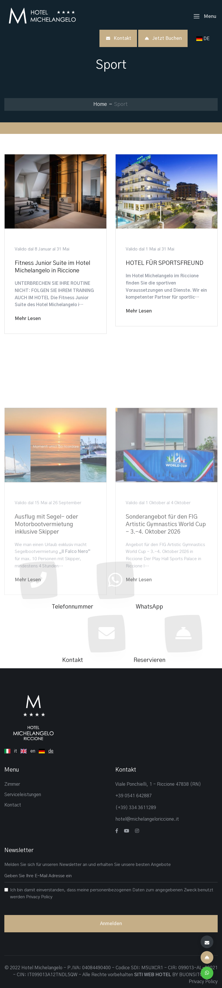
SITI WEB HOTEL (152, 974)
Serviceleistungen (22, 794)
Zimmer (12, 784)
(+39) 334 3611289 (135, 807)
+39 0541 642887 (133, 796)
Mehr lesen (28, 318)
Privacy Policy (39, 897)
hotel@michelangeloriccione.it (147, 819)
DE (204, 38)
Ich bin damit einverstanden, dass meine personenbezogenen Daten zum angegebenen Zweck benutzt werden (111, 893)
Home (100, 104)
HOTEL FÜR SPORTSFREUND (164, 263)
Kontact (12, 805)
